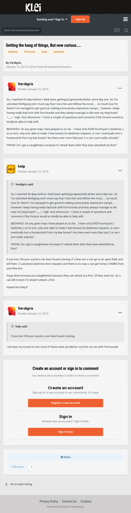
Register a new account (65, 402)
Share (65, 457)
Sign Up (80, 19)
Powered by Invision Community (65, 506)
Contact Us (69, 501)
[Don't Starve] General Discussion (51, 66)
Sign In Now (65, 431)
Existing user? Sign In (52, 19)
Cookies (86, 501)
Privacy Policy (49, 501)
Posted (33, 89)
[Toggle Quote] (13, 184)
